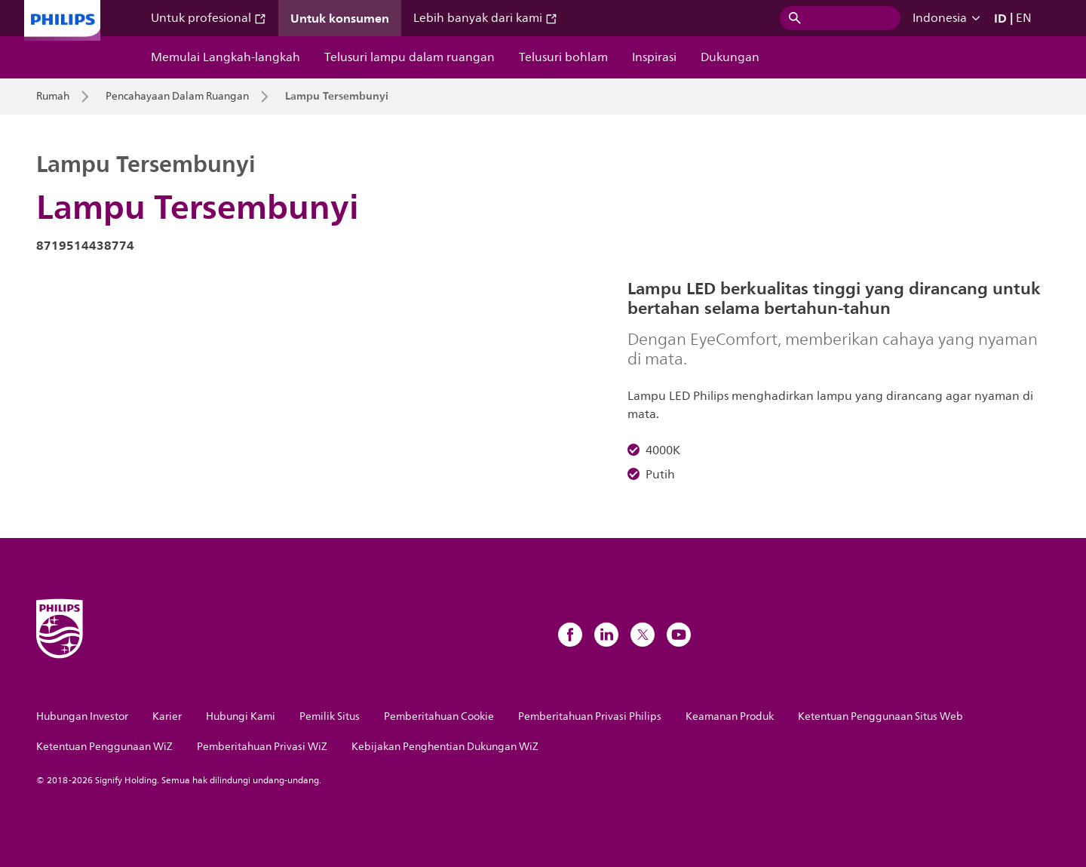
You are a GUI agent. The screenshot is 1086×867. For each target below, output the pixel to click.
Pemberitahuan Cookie (439, 716)
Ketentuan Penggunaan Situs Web (880, 716)
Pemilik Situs (329, 716)
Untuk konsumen (339, 18)
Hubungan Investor (82, 716)
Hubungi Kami (240, 716)
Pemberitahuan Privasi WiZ (262, 746)
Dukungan (730, 57)
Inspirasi (654, 57)
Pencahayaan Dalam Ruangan (177, 96)
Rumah (52, 96)
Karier (167, 716)
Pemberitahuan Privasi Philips (589, 716)
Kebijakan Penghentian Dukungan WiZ (444, 746)
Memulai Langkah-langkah (225, 57)
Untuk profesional (208, 18)
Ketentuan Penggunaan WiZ (104, 746)
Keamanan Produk (730, 716)
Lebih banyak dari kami (485, 18)
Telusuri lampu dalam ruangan (409, 57)
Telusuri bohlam (563, 57)
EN (1024, 18)
